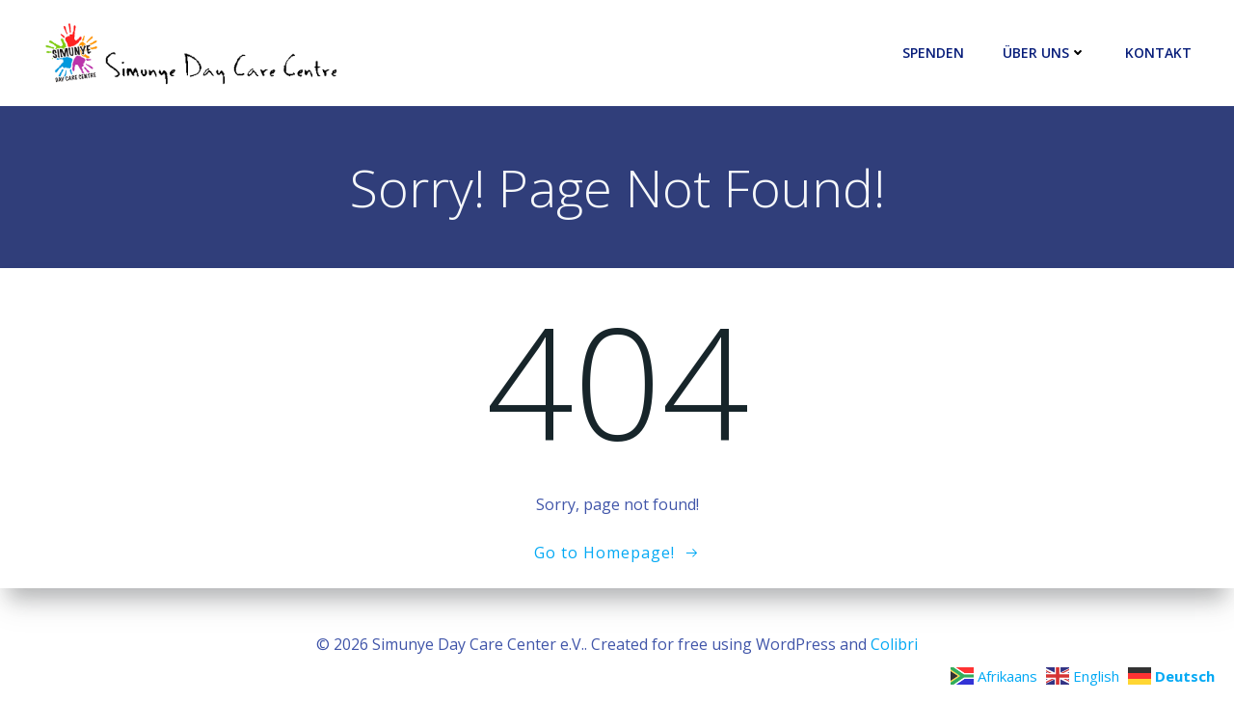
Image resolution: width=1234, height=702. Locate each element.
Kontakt (1158, 53)
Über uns (1044, 53)
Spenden (933, 53)
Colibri (894, 644)
